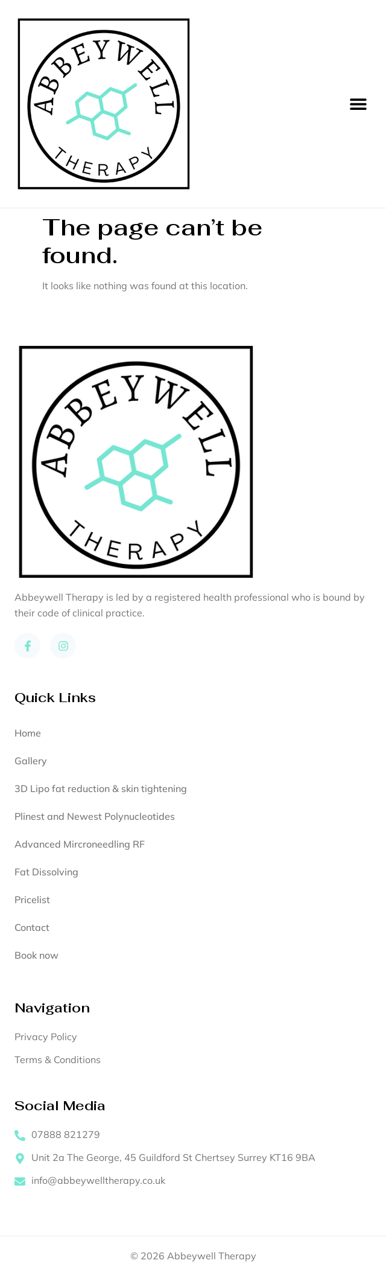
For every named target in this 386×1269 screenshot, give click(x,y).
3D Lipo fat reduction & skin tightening (100, 788)
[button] (358, 104)
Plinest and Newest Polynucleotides (94, 816)
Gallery (30, 761)
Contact (31, 927)
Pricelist (32, 899)
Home (27, 733)
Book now (36, 955)
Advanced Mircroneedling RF (79, 844)
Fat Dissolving (46, 872)
